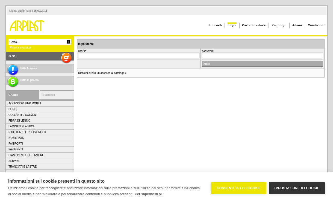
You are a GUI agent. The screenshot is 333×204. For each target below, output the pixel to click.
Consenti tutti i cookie (239, 188)
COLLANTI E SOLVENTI (23, 114)
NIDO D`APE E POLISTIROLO (27, 132)
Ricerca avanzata (20, 47)
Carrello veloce (254, 25)
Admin (297, 25)
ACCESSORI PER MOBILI (24, 103)
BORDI (12, 109)
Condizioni (316, 25)
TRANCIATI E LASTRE (22, 166)
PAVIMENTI (15, 149)
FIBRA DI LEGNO (19, 120)
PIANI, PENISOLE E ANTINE (26, 155)
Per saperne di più (149, 194)
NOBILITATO (16, 137)
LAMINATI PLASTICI (21, 126)
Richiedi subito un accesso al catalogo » (102, 72)
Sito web (215, 25)
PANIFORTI (15, 143)
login (207, 63)
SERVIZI (13, 160)
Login (232, 25)
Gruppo (13, 94)
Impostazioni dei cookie (297, 188)
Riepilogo (279, 25)
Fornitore (49, 94)
